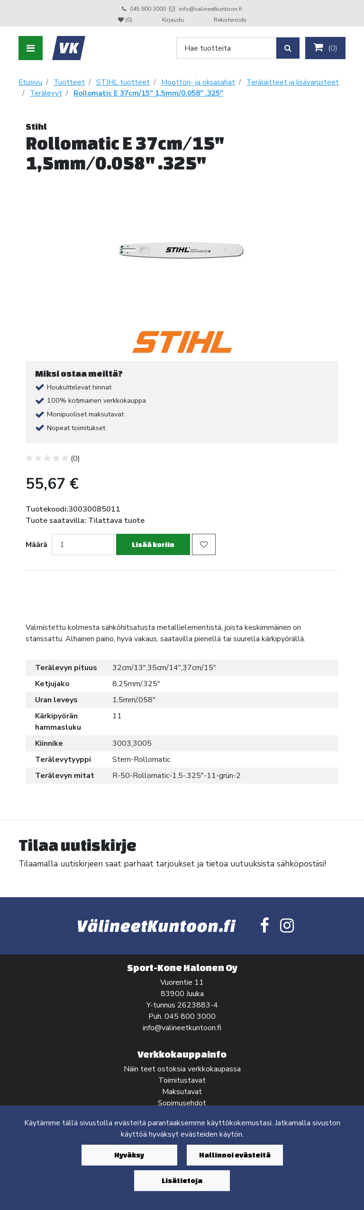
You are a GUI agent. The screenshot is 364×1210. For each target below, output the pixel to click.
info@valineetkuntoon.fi (210, 9)
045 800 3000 (148, 9)
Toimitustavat (182, 1080)
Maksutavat (182, 1091)
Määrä (36, 544)
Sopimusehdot (182, 1103)
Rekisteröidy (230, 20)
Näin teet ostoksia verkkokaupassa (182, 1069)
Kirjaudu (173, 20)
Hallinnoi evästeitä (235, 1155)
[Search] (226, 48)
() (325, 47)
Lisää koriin (153, 544)
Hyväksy (129, 1155)
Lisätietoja (182, 1180)
